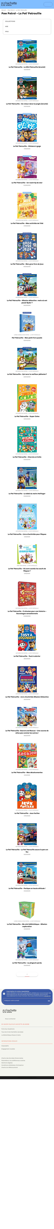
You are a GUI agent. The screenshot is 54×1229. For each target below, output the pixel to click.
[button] (11, 21)
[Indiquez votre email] (25, 1000)
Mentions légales (6, 1063)
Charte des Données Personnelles (12, 1058)
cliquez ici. (47, 996)
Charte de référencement (9, 1067)
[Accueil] (9, 4)
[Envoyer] (49, 1001)
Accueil (3, 10)
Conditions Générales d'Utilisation (12, 1065)
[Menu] (48, 4)
